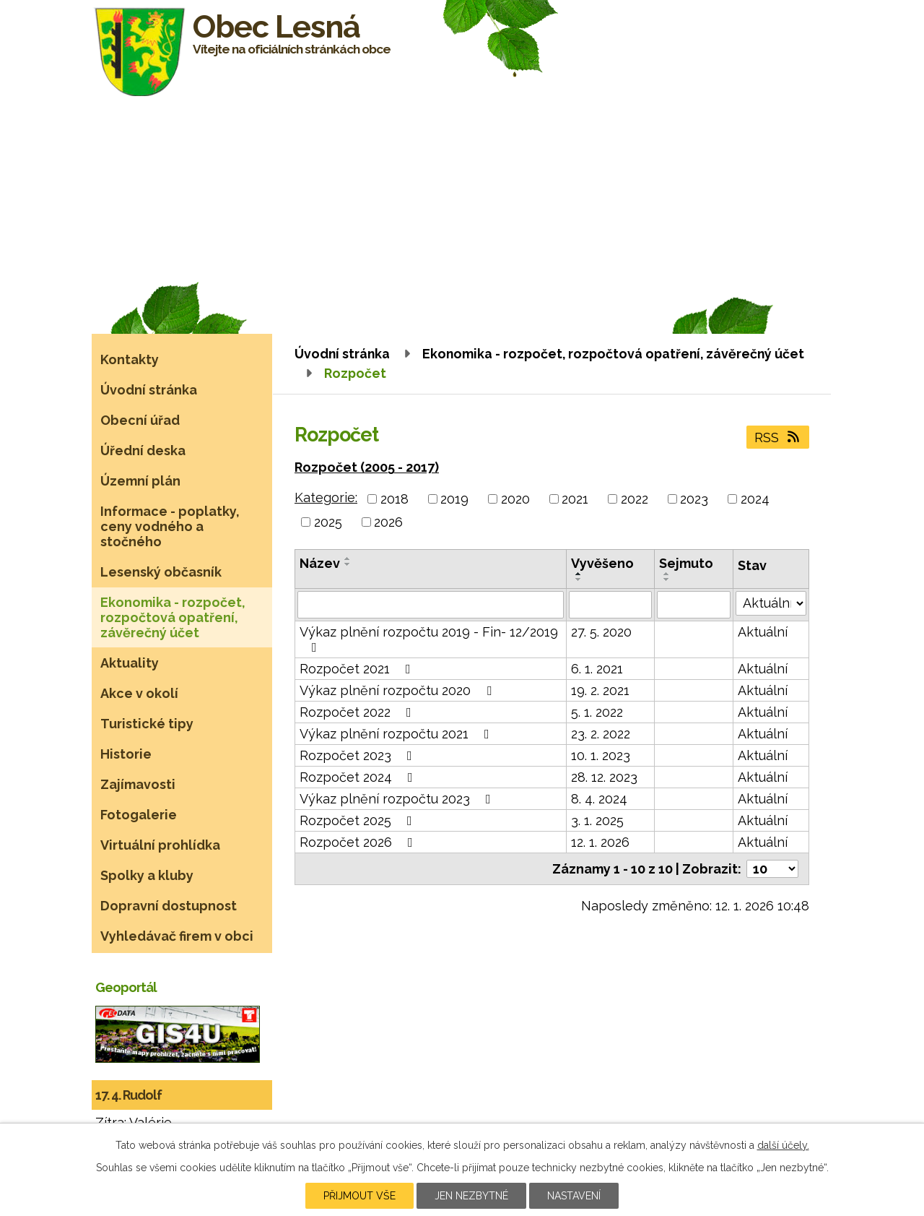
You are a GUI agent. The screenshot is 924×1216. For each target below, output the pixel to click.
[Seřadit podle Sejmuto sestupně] (667, 579)
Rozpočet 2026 (359, 842)
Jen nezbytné (471, 1196)
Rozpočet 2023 (359, 755)
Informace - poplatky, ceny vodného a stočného (170, 526)
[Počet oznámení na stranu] (772, 869)
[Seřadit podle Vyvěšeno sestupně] (579, 579)
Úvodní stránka (342, 353)
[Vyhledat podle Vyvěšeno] (610, 604)
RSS (778, 437)
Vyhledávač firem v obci (176, 936)
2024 (755, 498)
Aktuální (763, 631)
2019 (454, 498)
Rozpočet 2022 (358, 712)
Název (320, 563)
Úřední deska (143, 450)
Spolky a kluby (146, 875)
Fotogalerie (138, 814)
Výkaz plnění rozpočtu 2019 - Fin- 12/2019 (429, 639)
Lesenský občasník (161, 571)
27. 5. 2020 (601, 631)
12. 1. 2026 (600, 842)
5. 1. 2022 (597, 712)
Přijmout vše (359, 1196)
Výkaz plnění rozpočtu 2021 (397, 733)
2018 (394, 498)
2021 (575, 498)
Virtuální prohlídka (160, 845)
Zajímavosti (137, 784)
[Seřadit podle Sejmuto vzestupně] (667, 574)
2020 (515, 498)
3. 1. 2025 (597, 820)
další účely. (783, 1145)
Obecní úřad (140, 420)
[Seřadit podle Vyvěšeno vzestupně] (579, 574)
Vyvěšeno (602, 563)
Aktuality (129, 662)
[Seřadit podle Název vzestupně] (348, 558)
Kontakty (129, 359)
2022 (634, 498)
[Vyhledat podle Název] (430, 604)
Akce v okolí (139, 693)
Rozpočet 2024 (359, 777)
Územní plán (140, 480)
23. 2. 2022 (600, 733)
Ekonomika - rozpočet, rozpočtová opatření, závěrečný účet (613, 353)
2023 (694, 498)
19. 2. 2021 (600, 690)
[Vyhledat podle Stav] (771, 603)
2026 (388, 522)
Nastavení (574, 1196)
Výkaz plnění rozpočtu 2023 (398, 798)
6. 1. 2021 (597, 668)
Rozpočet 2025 (359, 820)
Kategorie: (326, 497)
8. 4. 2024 (599, 798)
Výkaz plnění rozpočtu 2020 (398, 690)
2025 (328, 522)
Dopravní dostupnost (168, 905)
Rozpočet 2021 (358, 668)
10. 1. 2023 (600, 755)
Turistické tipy (146, 723)
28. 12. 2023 (604, 777)
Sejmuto (686, 563)
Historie (126, 754)
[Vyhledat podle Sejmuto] (694, 604)
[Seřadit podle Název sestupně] (348, 564)
